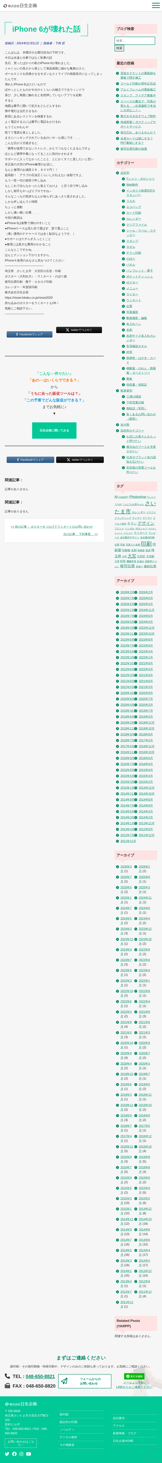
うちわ (130, 201)
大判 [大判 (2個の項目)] (124, 556)
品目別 (124, 172)
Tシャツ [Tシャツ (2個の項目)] (151, 497)
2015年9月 (127, 770)
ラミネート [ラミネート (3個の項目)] (141, 532)
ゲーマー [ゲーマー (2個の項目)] (147, 518)
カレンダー (133, 218)
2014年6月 (146, 805)
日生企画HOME (123, 1440)
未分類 (124, 424)
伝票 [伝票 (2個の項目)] (117, 544)
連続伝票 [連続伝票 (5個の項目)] (150, 566)
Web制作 (132, 184)
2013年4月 (127, 829)
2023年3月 (127, 657)
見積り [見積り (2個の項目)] (139, 566)
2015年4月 (146, 776)
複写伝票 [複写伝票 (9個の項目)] (127, 566)
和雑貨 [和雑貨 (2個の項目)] (141, 550)
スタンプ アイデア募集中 (138, 95)
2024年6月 (146, 616)
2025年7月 (127, 598)
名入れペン (133, 324)
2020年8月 (127, 698)
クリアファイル (136, 224)
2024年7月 (127, 616)
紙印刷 (64, 1414)
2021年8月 (127, 681)
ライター (132, 294)
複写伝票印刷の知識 (133, 148)
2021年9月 (146, 675)
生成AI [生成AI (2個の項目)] (140, 561)
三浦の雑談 (133, 396)
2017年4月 (127, 746)
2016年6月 (146, 764)
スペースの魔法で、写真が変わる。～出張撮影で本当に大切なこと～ (138, 106)
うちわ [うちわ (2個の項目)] (118, 504)
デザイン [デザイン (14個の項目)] (146, 523)
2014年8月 (146, 799)
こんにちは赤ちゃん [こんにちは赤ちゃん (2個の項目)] (133, 504)
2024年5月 (127, 621)
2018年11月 (128, 728)
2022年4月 (146, 669)
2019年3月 (127, 722)
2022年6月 (127, 669)
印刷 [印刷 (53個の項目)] (146, 544)
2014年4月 (146, 811)
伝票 (129, 306)
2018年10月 (146, 728)
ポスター (132, 282)
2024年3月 (127, 627)
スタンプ (132, 241)
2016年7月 (127, 764)
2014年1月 (127, 823)
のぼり (130, 258)
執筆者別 (126, 390)
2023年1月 (146, 657)
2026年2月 (146, 592)
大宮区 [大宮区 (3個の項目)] (141, 556)
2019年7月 (146, 710)
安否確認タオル (136, 346)
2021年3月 (146, 687)
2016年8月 (146, 758)
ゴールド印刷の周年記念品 (138, 83)
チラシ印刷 (133, 252)
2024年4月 (146, 621)
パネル (130, 264)
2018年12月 (146, 722)
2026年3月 (127, 592)
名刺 (129, 329)
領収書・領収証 (136, 384)
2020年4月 (127, 704)
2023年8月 (146, 639)
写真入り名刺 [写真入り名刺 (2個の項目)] (133, 544)
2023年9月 (127, 639)
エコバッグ (133, 206)
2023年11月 (128, 633)
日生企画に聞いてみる (54, 430)
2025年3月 (146, 604)
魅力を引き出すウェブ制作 (138, 116)
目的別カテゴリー (132, 430)
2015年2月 (146, 781)
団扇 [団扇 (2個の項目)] (148, 550)
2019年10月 (128, 710)
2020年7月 (146, 698)
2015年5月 (127, 776)
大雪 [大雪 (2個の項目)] (117, 561)
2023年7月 (127, 645)
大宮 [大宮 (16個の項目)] (132, 555)
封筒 (129, 352)
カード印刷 (133, 212)
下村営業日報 (135, 402)
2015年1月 (127, 787)
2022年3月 (127, 675)
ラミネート (133, 300)
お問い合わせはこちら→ (21, 1443)
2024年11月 (146, 610)
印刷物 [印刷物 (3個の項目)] (126, 550)
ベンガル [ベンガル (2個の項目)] (129, 528)
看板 (129, 378)
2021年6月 (146, 681)
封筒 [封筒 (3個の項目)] (123, 561)
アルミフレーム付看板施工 (138, 89)
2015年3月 (127, 781)
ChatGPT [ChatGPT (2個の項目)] (124, 497)
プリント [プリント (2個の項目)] (119, 528)
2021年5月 (127, 687)
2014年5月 (127, 811)
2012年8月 (146, 829)
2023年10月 (146, 633)
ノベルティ (67, 1429)
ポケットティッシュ (139, 276)
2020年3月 (146, 704)
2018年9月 (127, 734)
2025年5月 (127, 604)
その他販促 (67, 1444)
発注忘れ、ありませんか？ (138, 132)
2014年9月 (127, 799)
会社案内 (119, 1418)
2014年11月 (128, 793)
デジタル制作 (68, 1437)
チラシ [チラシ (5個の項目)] (132, 523)
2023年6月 (146, 645)
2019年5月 (146, 716)
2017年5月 (146, 740)
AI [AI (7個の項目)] (116, 497)
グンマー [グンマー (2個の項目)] (137, 518)
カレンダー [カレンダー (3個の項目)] (139, 512)
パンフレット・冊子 (139, 270)
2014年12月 (146, 787)
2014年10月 (146, 793)
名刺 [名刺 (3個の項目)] (134, 550)
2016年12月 (146, 746)
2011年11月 (128, 841)
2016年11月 (128, 752)
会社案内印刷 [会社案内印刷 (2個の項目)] (147, 537)
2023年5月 (127, 651)
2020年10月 (128, 693)
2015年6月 (146, 770)
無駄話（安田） (136, 408)
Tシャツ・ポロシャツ (140, 178)
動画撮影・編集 (136, 318)
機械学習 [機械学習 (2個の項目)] (131, 561)
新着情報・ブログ (125, 1433)
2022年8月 (146, 663)
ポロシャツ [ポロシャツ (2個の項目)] (141, 528)
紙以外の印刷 (68, 1422)
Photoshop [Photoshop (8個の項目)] (137, 497)
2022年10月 (128, 663)
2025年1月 (127, 610)
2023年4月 (146, 651)
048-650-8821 (40, 1376)
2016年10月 (146, 752)
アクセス (119, 1425)
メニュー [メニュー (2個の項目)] (128, 533)
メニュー (132, 288)
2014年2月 (146, 817)
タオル (130, 246)
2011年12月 (146, 835)
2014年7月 (127, 805)
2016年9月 (127, 758)
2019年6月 (127, 716)
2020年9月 (146, 693)
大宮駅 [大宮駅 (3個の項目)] (150, 556)
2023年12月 (146, 627)
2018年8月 (146, 734)
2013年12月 (146, 823)
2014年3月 (127, 817)
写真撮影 (132, 312)
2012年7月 (127, 835)
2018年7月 (127, 740)
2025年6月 (146, 598)
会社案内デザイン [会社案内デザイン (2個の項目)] (129, 537)
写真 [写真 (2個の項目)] (122, 544)
